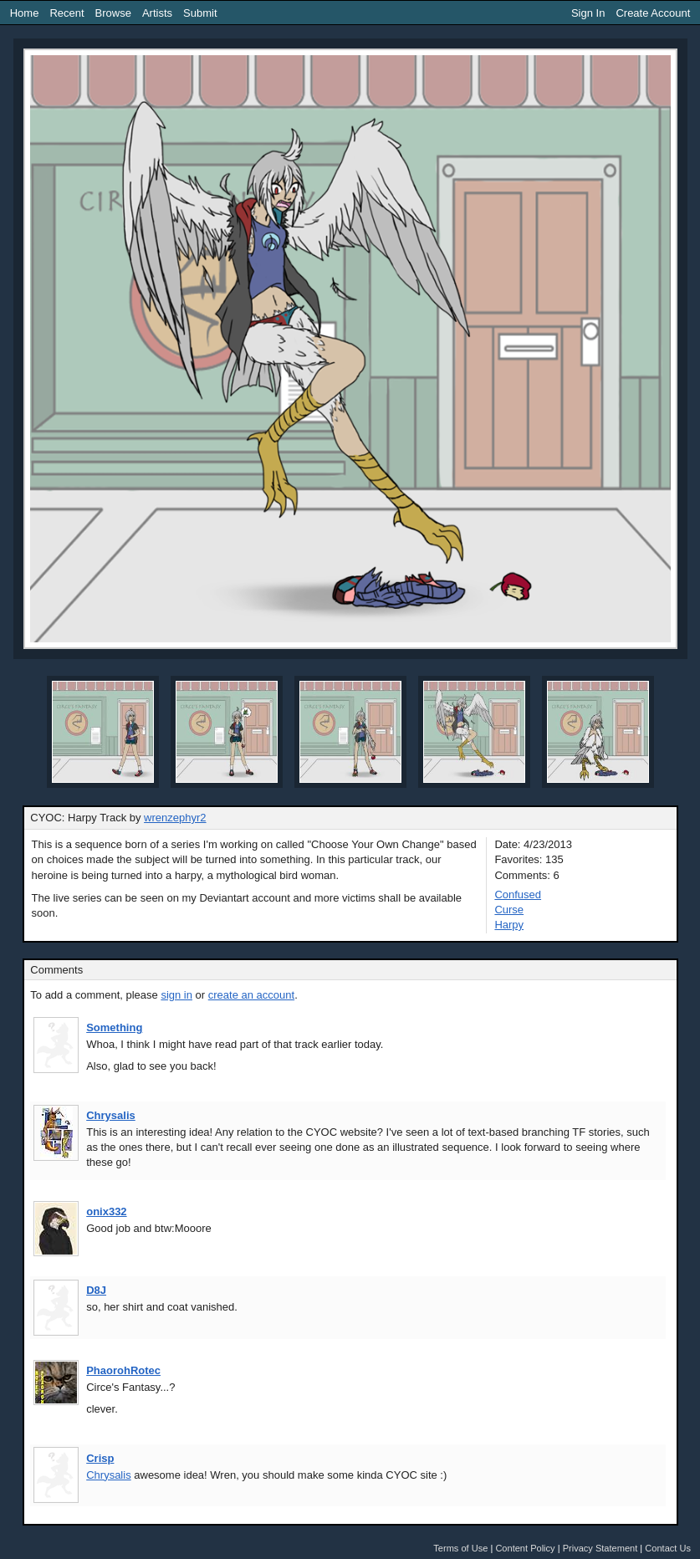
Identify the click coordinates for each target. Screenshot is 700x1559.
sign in (176, 995)
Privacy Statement (600, 1548)
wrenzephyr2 (175, 817)
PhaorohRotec (123, 1370)
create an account (251, 995)
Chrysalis (110, 1115)
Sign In (588, 13)
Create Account (653, 13)
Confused (517, 894)
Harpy (509, 924)
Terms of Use (460, 1548)
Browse (113, 13)
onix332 (106, 1211)
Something (114, 1027)
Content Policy (524, 1548)
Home (24, 13)
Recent (66, 13)
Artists (157, 13)
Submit (200, 13)
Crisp (100, 1458)
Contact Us (668, 1548)
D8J (96, 1290)
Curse (509, 909)
